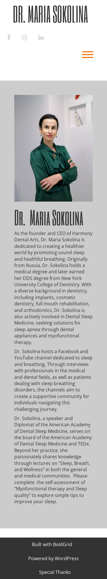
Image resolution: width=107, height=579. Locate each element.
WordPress (67, 558)
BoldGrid (62, 544)
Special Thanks (55, 572)
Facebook (68, 351)
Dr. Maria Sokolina (50, 14)
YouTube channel (33, 358)
